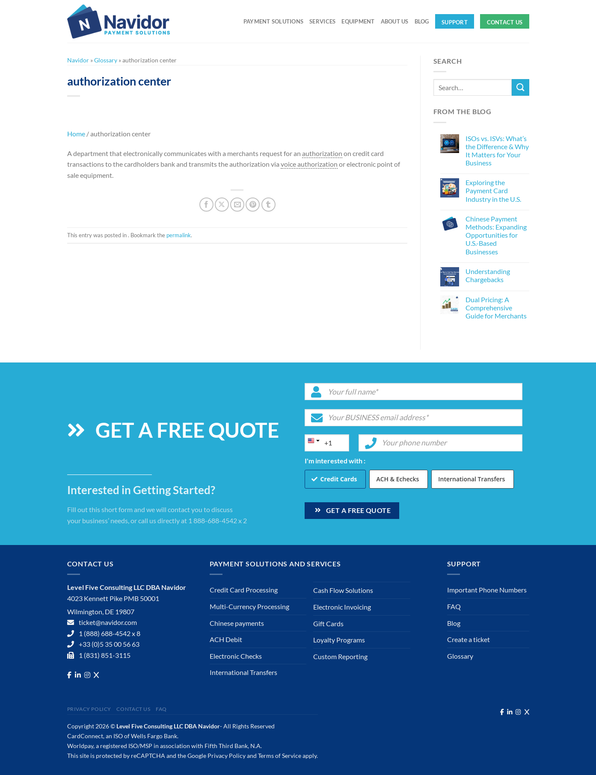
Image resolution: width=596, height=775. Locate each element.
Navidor (78, 60)
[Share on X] (222, 204)
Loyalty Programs (339, 640)
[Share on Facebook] (206, 204)
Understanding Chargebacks (488, 275)
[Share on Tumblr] (268, 204)
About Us (395, 21)
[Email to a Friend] (237, 204)
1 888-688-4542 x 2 (217, 520)
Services (322, 21)
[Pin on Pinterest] (253, 204)
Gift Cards (328, 623)
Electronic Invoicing (342, 607)
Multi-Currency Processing (249, 606)
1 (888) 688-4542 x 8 (109, 633)
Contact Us (505, 22)
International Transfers (471, 479)
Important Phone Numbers (487, 590)
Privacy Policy (89, 709)
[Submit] (520, 87)
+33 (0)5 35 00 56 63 (109, 644)
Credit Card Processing (244, 590)
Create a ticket (468, 639)
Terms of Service (279, 755)
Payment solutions (273, 21)
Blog (422, 21)
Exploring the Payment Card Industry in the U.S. (493, 190)
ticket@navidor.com (108, 622)
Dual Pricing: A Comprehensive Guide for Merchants (496, 307)
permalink (178, 235)
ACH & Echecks (397, 479)
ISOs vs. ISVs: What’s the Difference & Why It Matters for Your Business (497, 150)
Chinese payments (237, 623)
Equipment (357, 21)
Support (455, 22)
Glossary (105, 60)
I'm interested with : (335, 461)
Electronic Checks (236, 656)
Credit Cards (338, 479)
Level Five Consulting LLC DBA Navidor (168, 726)
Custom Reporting (340, 656)
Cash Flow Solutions (343, 590)
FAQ (454, 606)
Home (76, 134)
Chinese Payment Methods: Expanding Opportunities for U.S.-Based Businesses (496, 235)
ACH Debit (226, 639)
